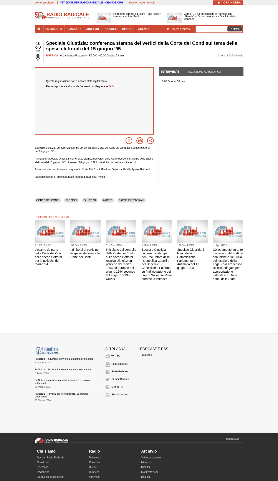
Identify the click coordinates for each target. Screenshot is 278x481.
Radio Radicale (119, 363)
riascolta (74, 29)
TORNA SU (232, 438)
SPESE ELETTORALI (131, 200)
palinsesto (53, 29)
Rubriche (147, 355)
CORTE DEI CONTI (47, 200)
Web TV (115, 356)
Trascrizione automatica (202, 71)
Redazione (43, 472)
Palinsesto (95, 457)
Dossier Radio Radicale (50, 457)
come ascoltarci (45, 2)
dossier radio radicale (141, 2)
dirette (127, 29)
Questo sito (43, 462)
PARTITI (108, 200)
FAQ (111, 86)
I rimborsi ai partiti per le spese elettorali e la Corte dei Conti (85, 253)
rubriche (110, 29)
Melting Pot (117, 386)
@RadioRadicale (120, 379)
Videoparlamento (151, 457)
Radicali (146, 476)
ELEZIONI (72, 200)
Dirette (93, 467)
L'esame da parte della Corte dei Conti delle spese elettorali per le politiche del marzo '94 (49, 257)
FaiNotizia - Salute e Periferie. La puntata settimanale (63, 369)
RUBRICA (52, 55)
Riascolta (94, 462)
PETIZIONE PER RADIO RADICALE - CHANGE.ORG (91, 2)
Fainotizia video (119, 394)
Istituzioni (146, 462)
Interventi (170, 71)
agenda (143, 29)
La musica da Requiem (50, 476)
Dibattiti (145, 467)
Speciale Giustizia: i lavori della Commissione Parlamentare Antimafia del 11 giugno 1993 (190, 259)
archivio (92, 29)
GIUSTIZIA (90, 200)
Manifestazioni (149, 472)
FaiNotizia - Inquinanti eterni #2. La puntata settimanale (64, 358)
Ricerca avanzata (180, 29)
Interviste (94, 476)
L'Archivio (42, 467)
